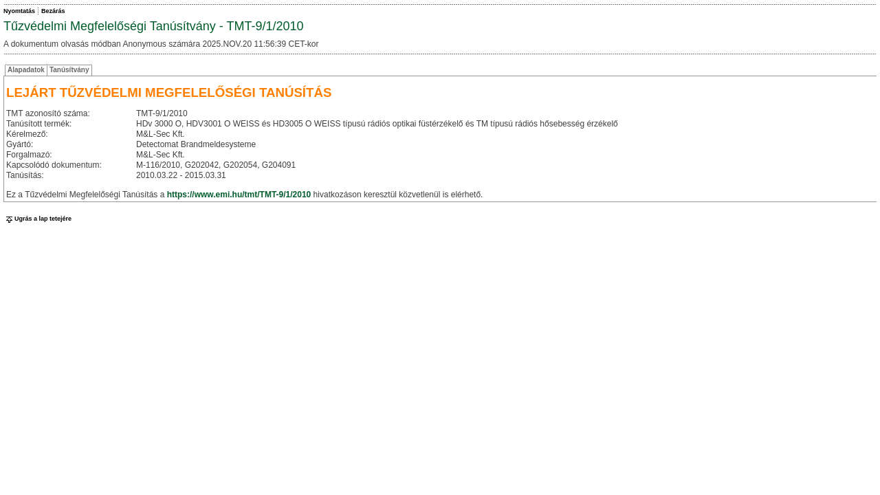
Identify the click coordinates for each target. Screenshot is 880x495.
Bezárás (53, 11)
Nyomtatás (19, 11)
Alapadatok (26, 70)
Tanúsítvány (69, 70)
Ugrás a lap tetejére (37, 218)
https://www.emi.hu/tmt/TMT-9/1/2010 (239, 194)
